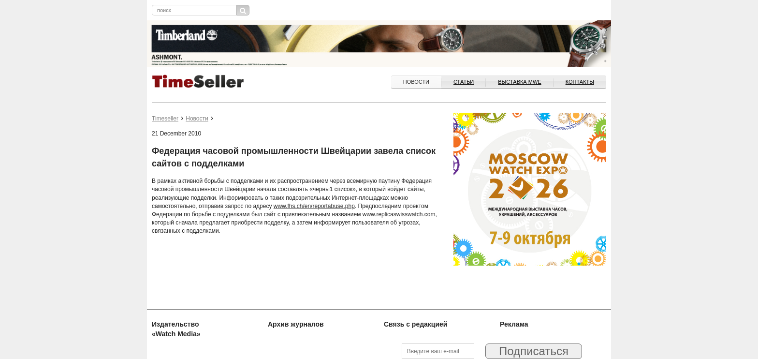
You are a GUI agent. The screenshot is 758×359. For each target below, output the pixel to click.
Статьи (463, 82)
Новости (416, 82)
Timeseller (165, 118)
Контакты (580, 82)
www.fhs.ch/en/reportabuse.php (314, 206)
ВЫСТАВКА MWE (519, 82)
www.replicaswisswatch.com (399, 214)
